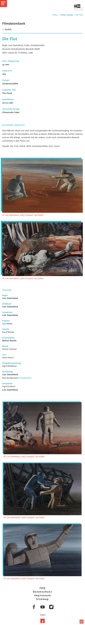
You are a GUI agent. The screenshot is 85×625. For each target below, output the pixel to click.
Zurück (6, 29)
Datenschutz (42, 591)
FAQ (42, 588)
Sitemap (42, 599)
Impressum (42, 595)
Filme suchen (66, 15)
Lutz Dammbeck (10, 298)
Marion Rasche (9, 340)
